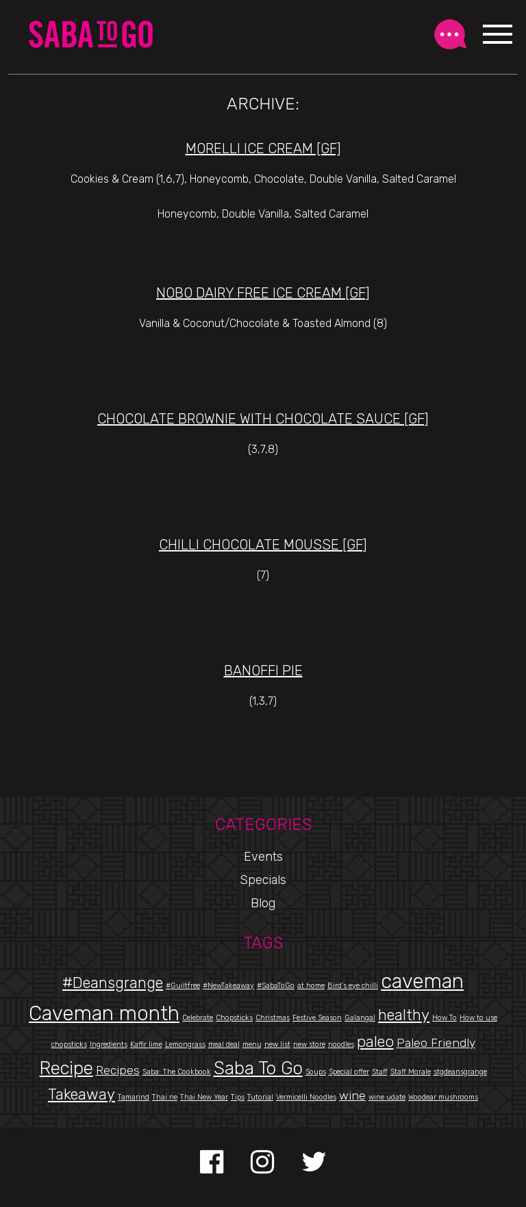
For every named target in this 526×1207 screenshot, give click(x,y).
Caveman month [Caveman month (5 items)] (104, 1013)
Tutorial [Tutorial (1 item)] (260, 1097)
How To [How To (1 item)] (444, 1017)
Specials (263, 879)
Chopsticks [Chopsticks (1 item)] (234, 1017)
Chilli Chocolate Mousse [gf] (263, 544)
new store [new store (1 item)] (309, 1044)
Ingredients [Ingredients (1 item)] (108, 1044)
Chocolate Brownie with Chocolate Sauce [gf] (263, 419)
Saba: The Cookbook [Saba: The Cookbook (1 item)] (176, 1071)
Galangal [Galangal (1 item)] (360, 1017)
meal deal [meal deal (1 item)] (224, 1044)
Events (263, 856)
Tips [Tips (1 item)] (238, 1097)
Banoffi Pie (263, 670)
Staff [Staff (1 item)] (380, 1071)
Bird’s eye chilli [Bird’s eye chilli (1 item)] (352, 985)
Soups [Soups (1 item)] (315, 1071)
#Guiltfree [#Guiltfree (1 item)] (183, 985)
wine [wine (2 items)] (352, 1095)
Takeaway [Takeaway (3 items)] (81, 1094)
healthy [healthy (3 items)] (403, 1015)
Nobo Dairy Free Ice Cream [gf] (263, 293)
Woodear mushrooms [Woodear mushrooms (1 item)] (443, 1097)
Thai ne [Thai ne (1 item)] (164, 1097)
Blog (263, 903)
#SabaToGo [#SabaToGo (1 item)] (276, 985)
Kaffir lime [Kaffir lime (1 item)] (146, 1044)
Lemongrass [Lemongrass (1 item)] (185, 1044)
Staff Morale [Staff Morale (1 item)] (410, 1071)
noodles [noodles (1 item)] (341, 1044)
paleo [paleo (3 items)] (375, 1042)
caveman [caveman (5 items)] (422, 981)
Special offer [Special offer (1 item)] (349, 1071)
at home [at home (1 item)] (311, 985)
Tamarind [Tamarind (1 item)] (133, 1097)
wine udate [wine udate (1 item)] (386, 1097)
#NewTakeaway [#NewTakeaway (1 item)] (228, 985)
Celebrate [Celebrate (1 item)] (197, 1017)
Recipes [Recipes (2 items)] (118, 1070)
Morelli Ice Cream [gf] (263, 148)
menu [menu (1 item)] (252, 1044)
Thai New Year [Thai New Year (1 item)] (204, 1097)
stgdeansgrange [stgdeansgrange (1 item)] (460, 1071)
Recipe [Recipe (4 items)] (66, 1068)
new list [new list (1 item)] (277, 1044)
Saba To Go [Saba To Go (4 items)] (258, 1068)
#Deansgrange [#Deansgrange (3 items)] (112, 983)
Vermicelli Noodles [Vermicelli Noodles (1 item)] (306, 1097)
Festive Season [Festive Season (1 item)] (317, 1017)
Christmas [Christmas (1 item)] (272, 1017)
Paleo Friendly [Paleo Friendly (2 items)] (436, 1042)
